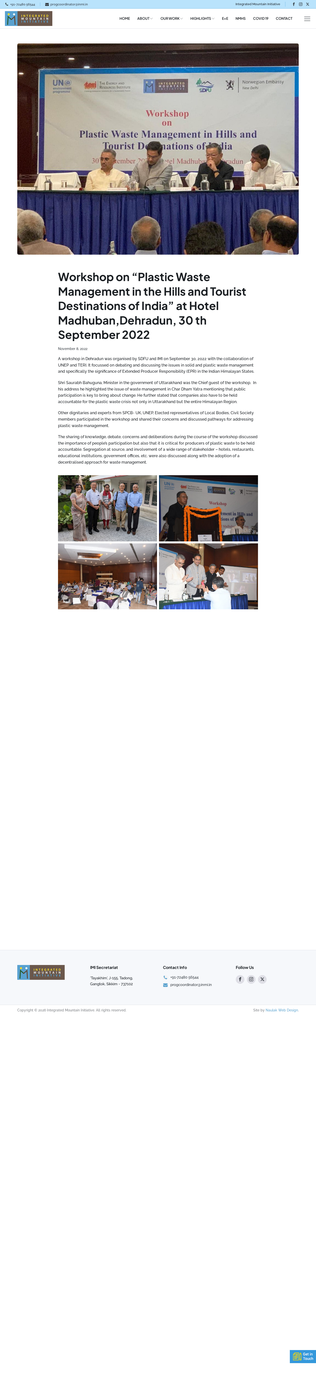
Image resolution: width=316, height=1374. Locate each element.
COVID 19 (260, 18)
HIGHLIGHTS (202, 18)
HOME (124, 18)
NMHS (241, 18)
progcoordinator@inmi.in (69, 4)
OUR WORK (171, 18)
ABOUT (145, 18)
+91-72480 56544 (22, 4)
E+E (225, 18)
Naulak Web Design (282, 1171)
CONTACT (284, 18)
